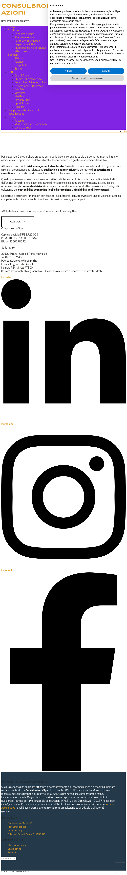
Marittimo (20, 93)
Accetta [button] (106, 861)
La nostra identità (24, 34)
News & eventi (16, 114)
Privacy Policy (9, 858)
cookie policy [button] (74, 811)
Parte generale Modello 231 (21, 823)
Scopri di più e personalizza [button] (87, 868)
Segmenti (13, 55)
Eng (125, 131)
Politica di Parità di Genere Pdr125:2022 (26, 834)
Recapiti (19, 121)
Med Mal (19, 96)
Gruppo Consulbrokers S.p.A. (30, 48)
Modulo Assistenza (17, 845)
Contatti (12, 117)
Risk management (25, 37)
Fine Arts (19, 89)
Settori (12, 72)
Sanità (18, 69)
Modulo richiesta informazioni (31, 124)
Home (11, 27)
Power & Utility (23, 100)
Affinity (19, 58)
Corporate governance (27, 41)
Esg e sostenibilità (25, 44)
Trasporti (19, 107)
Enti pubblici (21, 65)
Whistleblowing (15, 831)
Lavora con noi (23, 128)
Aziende (19, 62)
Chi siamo (13, 30)
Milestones (21, 51)
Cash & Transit (22, 75)
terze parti (101, 814)
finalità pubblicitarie (87, 827)
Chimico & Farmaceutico (28, 79)
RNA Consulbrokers (17, 827)
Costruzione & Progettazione (31, 82)
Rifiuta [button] (68, 861)
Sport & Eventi (23, 103)
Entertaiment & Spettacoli (29, 86)
